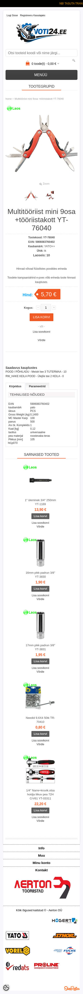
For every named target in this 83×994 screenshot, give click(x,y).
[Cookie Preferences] (6, 988)
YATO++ (49, 246)
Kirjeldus (15, 386)
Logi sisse (12, 15)
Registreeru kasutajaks (32, 15)
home (9, 98)
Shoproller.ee (72, 988)
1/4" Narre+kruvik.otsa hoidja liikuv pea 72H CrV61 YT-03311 (40, 794)
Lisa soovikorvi (41, 331)
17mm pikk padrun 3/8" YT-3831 (40, 647)
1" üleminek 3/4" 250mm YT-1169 (40, 502)
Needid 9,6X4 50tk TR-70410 (40, 719)
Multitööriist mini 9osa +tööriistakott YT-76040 (39, 98)
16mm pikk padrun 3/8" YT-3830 (40, 574)
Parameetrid (37, 386)
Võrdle (41, 340)
